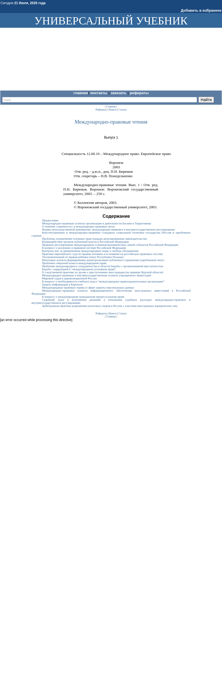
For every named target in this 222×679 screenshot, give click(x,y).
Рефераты (139, 93)
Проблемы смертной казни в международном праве (74, 263)
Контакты (99, 93)
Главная (80, 93)
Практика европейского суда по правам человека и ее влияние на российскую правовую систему (102, 253)
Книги (112, 109)
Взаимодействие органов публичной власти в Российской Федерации (85, 241)
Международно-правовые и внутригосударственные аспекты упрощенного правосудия (96, 275)
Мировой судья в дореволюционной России (69, 278)
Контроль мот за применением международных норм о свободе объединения (90, 250)
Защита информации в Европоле (62, 284)
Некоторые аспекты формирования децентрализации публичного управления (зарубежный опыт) (103, 260)
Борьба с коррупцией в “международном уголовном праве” (79, 269)
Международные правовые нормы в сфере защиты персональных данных (88, 287)
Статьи (122, 109)
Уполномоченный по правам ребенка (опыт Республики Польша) (82, 257)
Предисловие (50, 220)
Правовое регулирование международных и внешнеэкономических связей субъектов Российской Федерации (110, 244)
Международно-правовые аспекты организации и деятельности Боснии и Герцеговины (96, 223)
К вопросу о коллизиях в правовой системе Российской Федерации (84, 247)
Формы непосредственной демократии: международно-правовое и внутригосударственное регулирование (108, 229)
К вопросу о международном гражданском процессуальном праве (83, 296)
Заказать (119, 93)
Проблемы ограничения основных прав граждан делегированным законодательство (94, 238)
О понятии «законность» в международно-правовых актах (78, 226)
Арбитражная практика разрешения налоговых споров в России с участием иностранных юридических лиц (109, 305)
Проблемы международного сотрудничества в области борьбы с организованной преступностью (102, 266)
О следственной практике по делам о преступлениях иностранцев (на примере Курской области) (102, 272)
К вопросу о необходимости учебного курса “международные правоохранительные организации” (103, 281)
